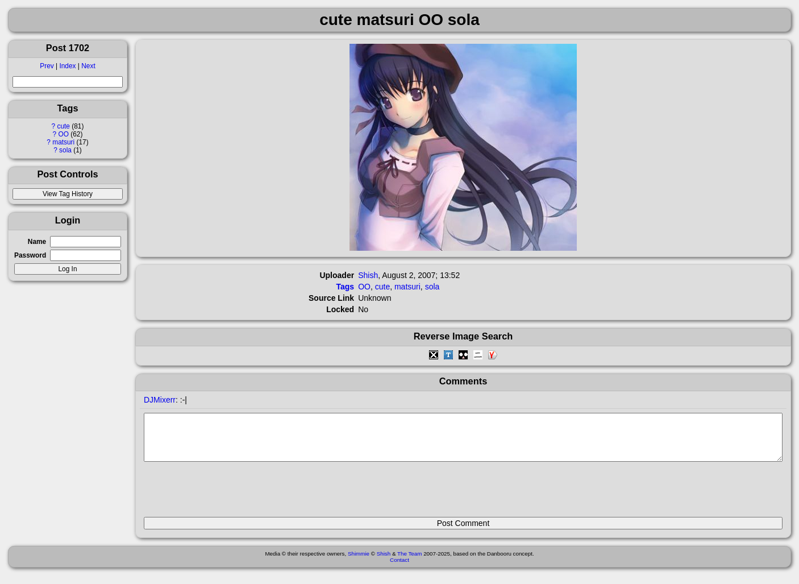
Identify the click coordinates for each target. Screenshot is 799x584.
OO (63, 134)
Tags (345, 286)
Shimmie (358, 562)
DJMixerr (160, 399)
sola (65, 150)
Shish (368, 275)
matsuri (63, 142)
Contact (399, 568)
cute (63, 126)
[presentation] (230, 494)
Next (88, 66)
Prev (46, 66)
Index (67, 66)
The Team (409, 562)
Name (37, 242)
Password (30, 255)
